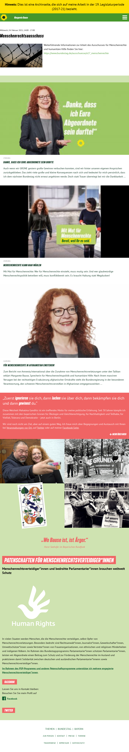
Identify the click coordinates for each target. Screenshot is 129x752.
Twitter (40, 427)
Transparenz (50, 743)
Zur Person (48, 736)
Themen (50, 728)
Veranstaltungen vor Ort (19, 427)
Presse (71, 736)
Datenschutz (78, 743)
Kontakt (61, 736)
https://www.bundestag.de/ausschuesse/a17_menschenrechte (76, 53)
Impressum (64, 743)
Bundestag (64, 728)
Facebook (12, 698)
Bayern (78, 728)
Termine (82, 736)
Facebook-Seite (71, 427)
